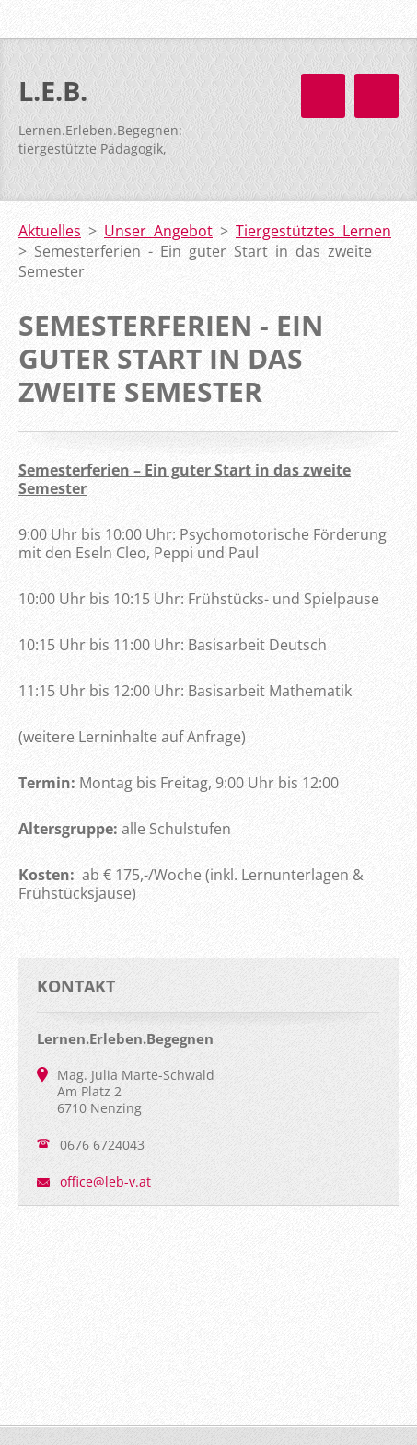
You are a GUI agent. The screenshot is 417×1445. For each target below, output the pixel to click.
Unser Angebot (158, 231)
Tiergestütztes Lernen (313, 231)
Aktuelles (49, 231)
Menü (376, 96)
